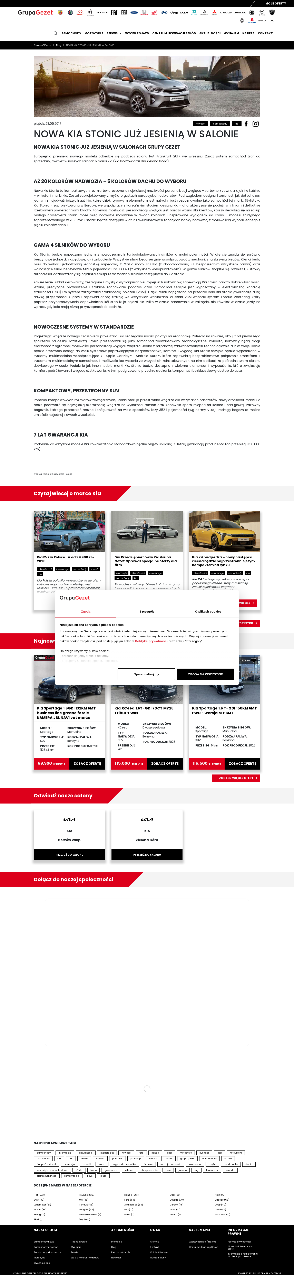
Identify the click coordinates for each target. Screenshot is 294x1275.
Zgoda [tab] (85, 611)
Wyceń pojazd (137, 33)
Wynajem (231, 33)
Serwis (114, 33)
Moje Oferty (275, 3)
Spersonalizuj (146, 674)
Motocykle (94, 33)
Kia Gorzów (124, 161)
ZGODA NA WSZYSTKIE (205, 674)
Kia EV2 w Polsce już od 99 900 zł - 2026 (65, 559)
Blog (59, 45)
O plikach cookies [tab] (208, 611)
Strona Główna (43, 45)
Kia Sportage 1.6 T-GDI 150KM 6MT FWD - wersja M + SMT (224, 710)
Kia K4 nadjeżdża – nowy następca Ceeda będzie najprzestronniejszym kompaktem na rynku (223, 561)
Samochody (71, 33)
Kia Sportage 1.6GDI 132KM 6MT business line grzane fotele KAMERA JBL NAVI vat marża (66, 713)
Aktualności (209, 33)
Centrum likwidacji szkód (174, 33)
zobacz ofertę (87, 763)
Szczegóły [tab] (146, 611)
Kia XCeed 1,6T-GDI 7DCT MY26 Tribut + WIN (144, 710)
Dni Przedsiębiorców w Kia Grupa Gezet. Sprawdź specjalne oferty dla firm (146, 561)
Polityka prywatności (151, 641)
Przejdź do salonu (69, 854)
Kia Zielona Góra (154, 161)
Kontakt (265, 33)
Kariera (248, 33)
